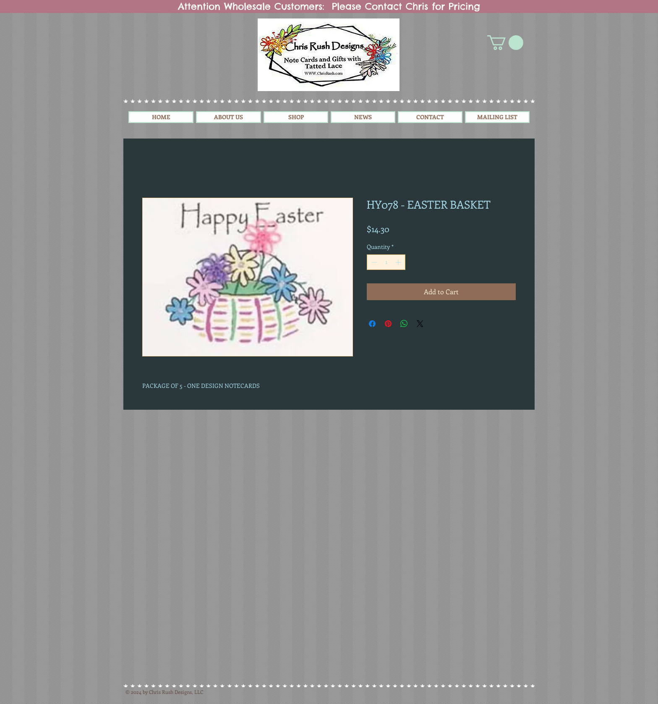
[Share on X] (420, 324)
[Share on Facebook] (372, 324)
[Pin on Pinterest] (388, 324)
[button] (505, 42)
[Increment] (399, 262)
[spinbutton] (386, 262)
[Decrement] (373, 262)
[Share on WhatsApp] (404, 324)
